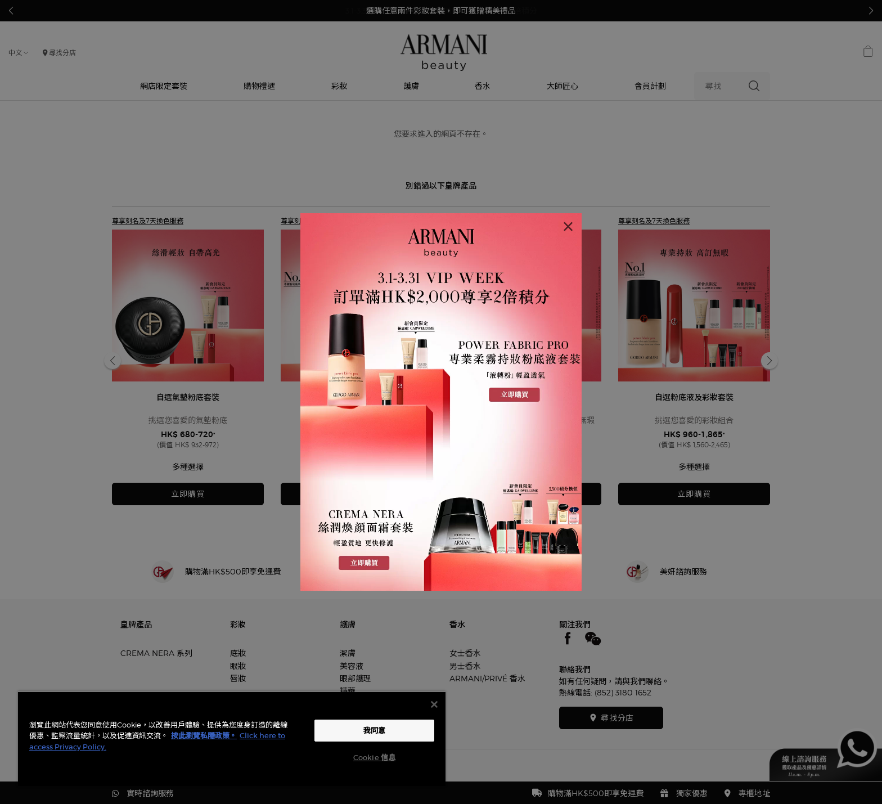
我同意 (374, 730)
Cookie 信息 (374, 757)
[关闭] (434, 704)
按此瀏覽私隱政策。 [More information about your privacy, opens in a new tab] (204, 735)
